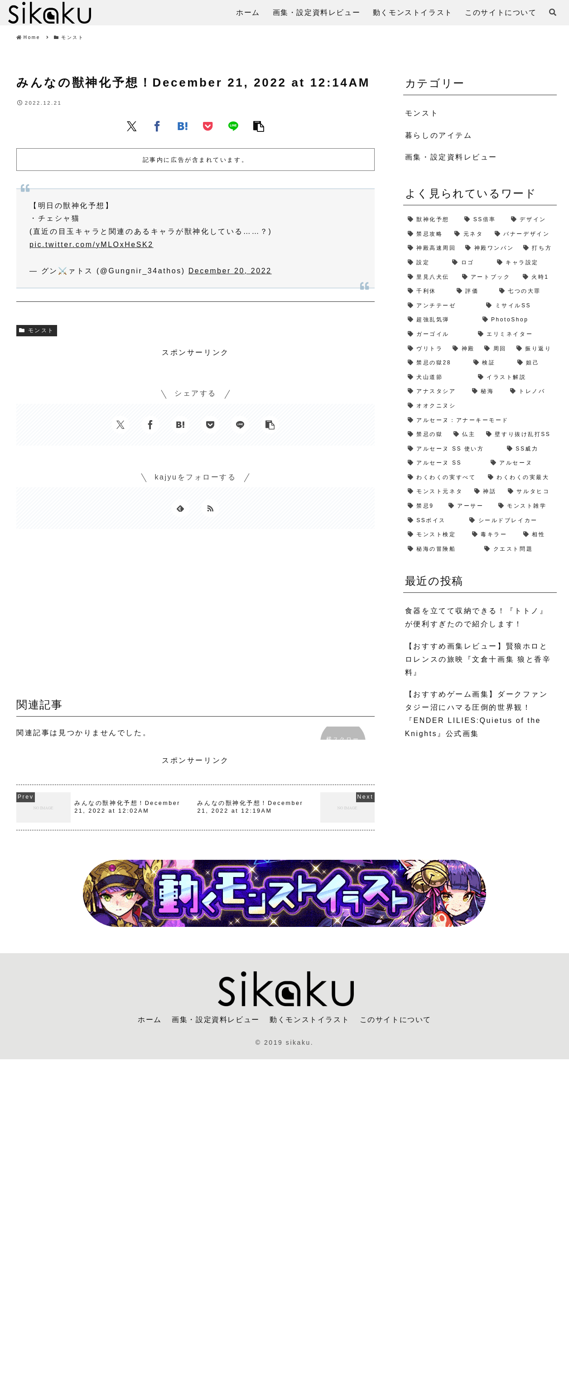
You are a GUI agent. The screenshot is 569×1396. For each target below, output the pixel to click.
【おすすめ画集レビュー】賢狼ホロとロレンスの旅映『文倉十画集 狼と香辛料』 (478, 659)
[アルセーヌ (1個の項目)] (521, 463)
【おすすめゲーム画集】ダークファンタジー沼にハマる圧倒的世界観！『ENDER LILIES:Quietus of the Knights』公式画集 (476, 713)
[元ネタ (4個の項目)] (470, 234)
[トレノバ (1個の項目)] (531, 391)
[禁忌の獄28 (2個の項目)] (436, 363)
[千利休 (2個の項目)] (427, 291)
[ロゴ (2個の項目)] (469, 263)
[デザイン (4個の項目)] (531, 219)
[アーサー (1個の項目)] (469, 506)
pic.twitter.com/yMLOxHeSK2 (91, 244)
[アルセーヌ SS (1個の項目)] (444, 463)
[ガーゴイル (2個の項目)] (438, 334)
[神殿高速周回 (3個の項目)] (432, 248)
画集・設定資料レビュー (216, 1019)
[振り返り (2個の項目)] (534, 349)
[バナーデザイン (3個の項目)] (523, 234)
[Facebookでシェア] (157, 126)
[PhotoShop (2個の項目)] (517, 320)
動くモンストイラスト (309, 1019)
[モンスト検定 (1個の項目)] (435, 534)
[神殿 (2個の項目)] (464, 349)
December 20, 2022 (230, 271)
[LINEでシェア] (233, 126)
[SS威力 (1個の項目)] (529, 449)
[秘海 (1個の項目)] (486, 391)
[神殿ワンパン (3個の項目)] (490, 248)
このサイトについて (395, 1019)
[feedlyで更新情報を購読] (180, 508)
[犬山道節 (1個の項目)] (438, 377)
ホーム (150, 1019)
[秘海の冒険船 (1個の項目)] (441, 549)
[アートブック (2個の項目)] (487, 277)
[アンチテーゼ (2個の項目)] (442, 306)
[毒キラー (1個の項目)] (493, 534)
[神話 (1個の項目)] (486, 491)
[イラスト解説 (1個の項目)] (515, 377)
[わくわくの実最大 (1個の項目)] (520, 477)
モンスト (36, 330)
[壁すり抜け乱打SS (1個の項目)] (519, 434)
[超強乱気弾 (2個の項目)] (440, 320)
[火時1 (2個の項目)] (537, 277)
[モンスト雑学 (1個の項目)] (525, 506)
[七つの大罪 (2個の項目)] (526, 291)
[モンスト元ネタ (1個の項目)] (436, 491)
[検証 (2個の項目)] (491, 363)
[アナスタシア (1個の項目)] (435, 391)
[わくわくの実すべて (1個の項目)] (443, 477)
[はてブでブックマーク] (183, 126)
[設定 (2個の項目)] (425, 263)
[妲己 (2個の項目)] (535, 363)
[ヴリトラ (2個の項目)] (425, 349)
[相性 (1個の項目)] (538, 534)
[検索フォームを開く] (552, 12)
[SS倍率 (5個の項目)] (483, 219)
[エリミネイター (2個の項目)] (515, 334)
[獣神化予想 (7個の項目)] (431, 219)
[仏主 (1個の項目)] (465, 434)
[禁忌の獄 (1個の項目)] (426, 434)
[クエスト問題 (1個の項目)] (518, 549)
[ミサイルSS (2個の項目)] (519, 306)
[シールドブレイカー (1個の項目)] (511, 520)
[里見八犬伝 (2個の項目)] (430, 277)
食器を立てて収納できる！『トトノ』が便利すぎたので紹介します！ (476, 617)
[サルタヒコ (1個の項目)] (530, 491)
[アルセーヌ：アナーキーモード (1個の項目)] (480, 420)
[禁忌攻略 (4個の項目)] (426, 234)
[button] (259, 126)
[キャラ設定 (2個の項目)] (524, 263)
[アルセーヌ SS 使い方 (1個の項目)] (452, 449)
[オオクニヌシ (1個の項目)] (480, 406)
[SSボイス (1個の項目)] (434, 520)
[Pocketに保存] (208, 126)
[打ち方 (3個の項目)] (538, 248)
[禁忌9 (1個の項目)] (423, 506)
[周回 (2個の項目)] (496, 349)
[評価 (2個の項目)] (473, 291)
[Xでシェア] (132, 126)
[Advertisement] (195, 616)
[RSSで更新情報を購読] (210, 508)
